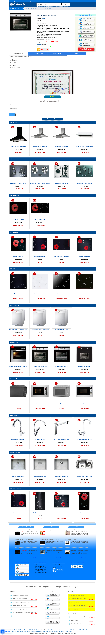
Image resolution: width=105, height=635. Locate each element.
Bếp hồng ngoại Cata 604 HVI (61, 512)
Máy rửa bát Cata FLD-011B (61, 329)
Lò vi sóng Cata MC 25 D (84, 403)
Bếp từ (46, 6)
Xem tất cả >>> (34, 557)
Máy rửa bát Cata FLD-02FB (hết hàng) (18, 329)
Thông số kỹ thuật (38, 53)
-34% (34, 420)
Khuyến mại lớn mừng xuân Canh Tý (49, 530)
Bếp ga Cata (13, 159)
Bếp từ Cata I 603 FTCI (18, 293)
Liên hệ (54, 567)
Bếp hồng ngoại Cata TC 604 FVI (18, 512)
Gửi (12, 114)
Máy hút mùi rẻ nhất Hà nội (72, 530)
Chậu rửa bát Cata (15, 452)
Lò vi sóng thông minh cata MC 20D (40, 403)
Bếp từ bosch (13, 631)
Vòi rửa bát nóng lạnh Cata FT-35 (61, 439)
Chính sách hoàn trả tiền (40, 566)
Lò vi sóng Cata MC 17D (61, 403)
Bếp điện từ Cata (14, 195)
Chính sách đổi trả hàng (40, 569)
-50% (79, 127)
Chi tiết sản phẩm (18, 53)
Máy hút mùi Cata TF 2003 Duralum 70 (84, 146)
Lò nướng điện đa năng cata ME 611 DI (18, 366)
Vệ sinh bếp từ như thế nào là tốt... (74, 549)
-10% (13, 237)
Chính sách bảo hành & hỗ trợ (42, 567)
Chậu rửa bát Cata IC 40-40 (61, 476)
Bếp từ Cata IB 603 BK (84, 293)
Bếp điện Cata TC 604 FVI (40, 256)
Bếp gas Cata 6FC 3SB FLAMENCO (18, 183)
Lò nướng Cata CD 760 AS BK (61, 366)
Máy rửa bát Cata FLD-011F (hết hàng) (40, 329)
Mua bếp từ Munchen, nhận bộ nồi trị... (25, 539)
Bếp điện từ (61, 6)
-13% (34, 163)
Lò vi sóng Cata (14, 378)
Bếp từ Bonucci (54, 631)
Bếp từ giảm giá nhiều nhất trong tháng (50, 539)
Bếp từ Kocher (68, 631)
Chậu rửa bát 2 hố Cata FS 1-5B (84, 476)
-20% (79, 163)
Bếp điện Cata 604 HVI (84, 256)
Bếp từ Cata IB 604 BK (61, 293)
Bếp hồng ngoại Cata (15, 488)
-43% (34, 200)
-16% (13, 127)
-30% (13, 456)
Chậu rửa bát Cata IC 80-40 (18, 476)
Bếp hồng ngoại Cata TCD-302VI (39, 512)
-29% (56, 347)
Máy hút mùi (66, 6)
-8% (13, 310)
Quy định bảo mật (39, 570)
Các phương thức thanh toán (41, 572)
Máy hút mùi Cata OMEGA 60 (40, 146)
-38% (79, 347)
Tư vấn (76, 526)
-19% (56, 127)
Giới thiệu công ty (56, 564)
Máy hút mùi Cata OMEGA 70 (61, 146)
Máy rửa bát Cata (14, 305)
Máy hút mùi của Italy (70, 539)
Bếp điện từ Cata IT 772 (18, 219)
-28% (79, 383)
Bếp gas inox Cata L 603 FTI (61, 183)
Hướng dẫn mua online (40, 564)
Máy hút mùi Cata (15, 122)
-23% (56, 273)
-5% (56, 163)
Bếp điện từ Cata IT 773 (40, 219)
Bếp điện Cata (14, 232)
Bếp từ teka (48, 631)
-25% (56, 420)
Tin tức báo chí (26, 526)
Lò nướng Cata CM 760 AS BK (45, 8)
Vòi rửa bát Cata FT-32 (40, 439)
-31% (79, 273)
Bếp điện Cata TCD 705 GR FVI (61, 256)
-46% (34, 273)
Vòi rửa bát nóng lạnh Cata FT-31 (84, 439)
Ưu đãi (51, 526)
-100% (34, 237)
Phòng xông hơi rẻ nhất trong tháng (49, 549)
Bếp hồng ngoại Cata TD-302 (84, 512)
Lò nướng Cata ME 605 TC (84, 366)
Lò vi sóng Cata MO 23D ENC (18, 403)
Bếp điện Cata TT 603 (18, 256)
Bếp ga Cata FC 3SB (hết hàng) (84, 183)
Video (76, 53)
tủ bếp (87, 629)
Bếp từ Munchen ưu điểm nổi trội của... (25, 530)
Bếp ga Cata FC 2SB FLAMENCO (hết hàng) (40, 183)
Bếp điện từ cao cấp (24, 629)
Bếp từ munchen (75, 629)
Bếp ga (56, 6)
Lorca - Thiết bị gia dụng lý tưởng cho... (25, 549)
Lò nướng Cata (34, 8)
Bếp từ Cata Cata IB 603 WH (39, 293)
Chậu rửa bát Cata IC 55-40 (40, 476)
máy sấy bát (68, 629)
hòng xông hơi (48, 629)
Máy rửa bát (61, 629)
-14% (13, 420)
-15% (79, 420)
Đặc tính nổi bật (57, 53)
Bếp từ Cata (13, 269)
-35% (34, 383)
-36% (13, 163)
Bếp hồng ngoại (51, 6)
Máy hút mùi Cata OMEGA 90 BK (18, 146)
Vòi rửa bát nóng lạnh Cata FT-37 (18, 439)
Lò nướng (28, 8)
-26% (34, 347)
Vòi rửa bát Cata (14, 415)
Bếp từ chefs (82, 629)
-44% (13, 200)
